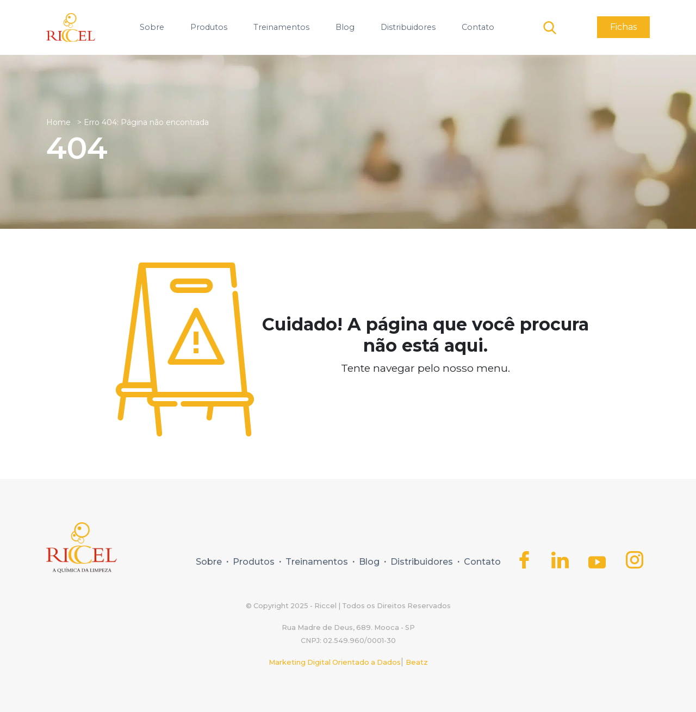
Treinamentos (281, 27)
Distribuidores (408, 27)
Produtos (208, 27)
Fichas (623, 27)
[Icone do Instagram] (634, 560)
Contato (478, 27)
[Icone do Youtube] (597, 562)
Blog (345, 27)
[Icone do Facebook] (524, 560)
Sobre (152, 27)
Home (58, 122)
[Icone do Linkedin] (560, 560)
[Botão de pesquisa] (550, 27)
